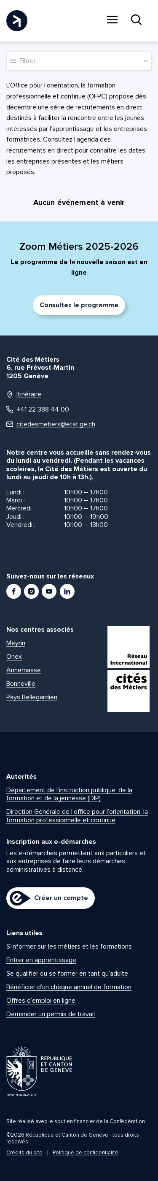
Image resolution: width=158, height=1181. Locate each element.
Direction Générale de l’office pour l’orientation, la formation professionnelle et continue (77, 815)
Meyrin (15, 643)
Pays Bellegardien (31, 697)
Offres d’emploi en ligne (40, 1000)
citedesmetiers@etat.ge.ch (50, 424)
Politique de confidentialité (85, 1152)
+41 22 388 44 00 (37, 410)
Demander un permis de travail (50, 1014)
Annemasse (23, 670)
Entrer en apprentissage (41, 960)
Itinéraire (23, 394)
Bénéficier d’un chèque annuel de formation (68, 987)
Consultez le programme (79, 305)
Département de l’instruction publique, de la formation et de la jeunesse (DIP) (69, 794)
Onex (14, 656)
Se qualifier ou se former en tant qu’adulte (67, 973)
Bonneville (20, 683)
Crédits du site (24, 1152)
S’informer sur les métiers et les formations (69, 946)
